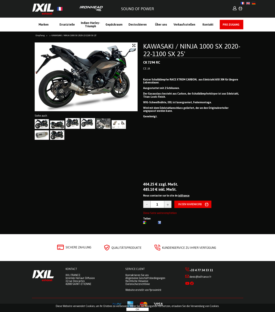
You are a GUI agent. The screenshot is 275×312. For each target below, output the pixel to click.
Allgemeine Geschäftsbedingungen (145, 278)
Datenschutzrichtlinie (137, 284)
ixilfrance (184, 195)
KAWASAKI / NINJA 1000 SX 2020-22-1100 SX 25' (192, 50)
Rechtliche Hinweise (136, 281)
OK (137, 309)
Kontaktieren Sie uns (137, 275)
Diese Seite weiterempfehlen (160, 213)
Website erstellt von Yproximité (143, 289)
